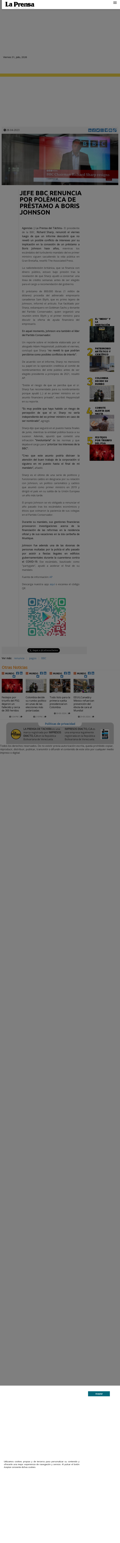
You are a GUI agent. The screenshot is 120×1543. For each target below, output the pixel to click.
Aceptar (99, 1393)
